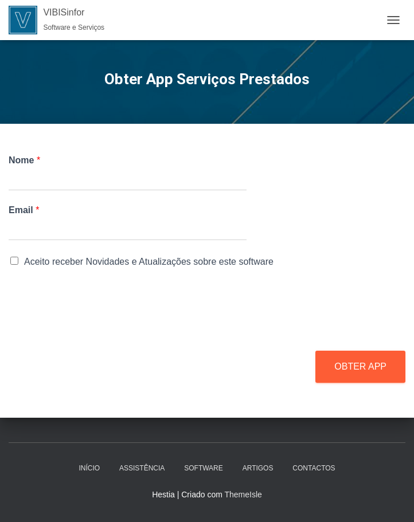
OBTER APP (360, 366)
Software (203, 468)
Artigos (258, 468)
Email (24, 210)
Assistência (142, 468)
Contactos (313, 468)
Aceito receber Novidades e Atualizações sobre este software (149, 261)
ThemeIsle (242, 494)
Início (89, 468)
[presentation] (96, 332)
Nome (24, 160)
